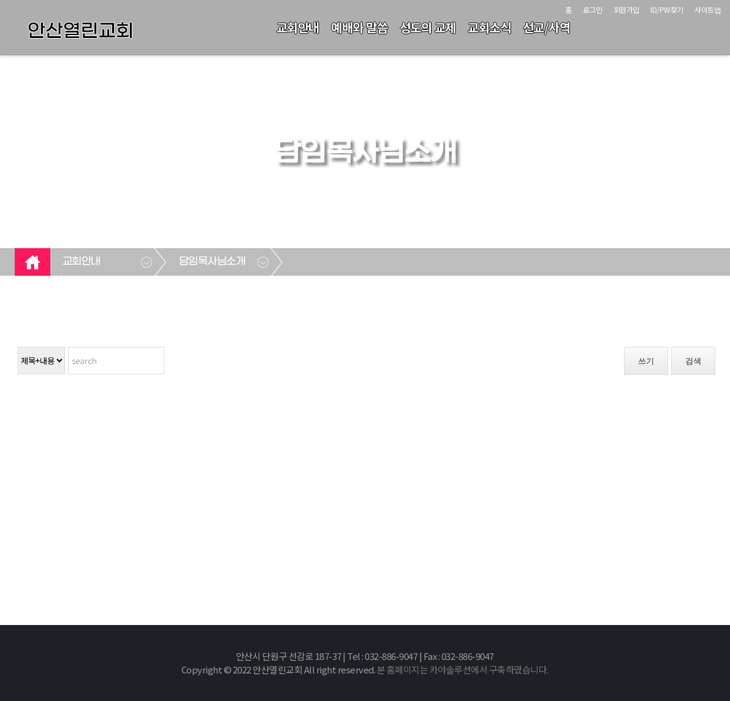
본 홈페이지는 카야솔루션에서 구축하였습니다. (463, 669)
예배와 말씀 (359, 27)
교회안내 (297, 27)
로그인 (593, 9)
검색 (693, 361)
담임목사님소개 (212, 262)
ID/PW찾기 (666, 9)
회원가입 (626, 9)
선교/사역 (547, 27)
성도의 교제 (428, 27)
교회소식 (489, 27)
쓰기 (646, 361)
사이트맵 (707, 9)
